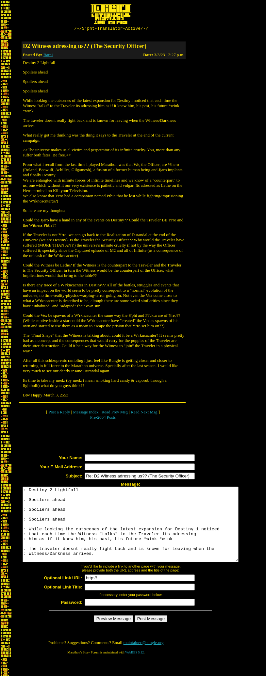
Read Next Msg (144, 412)
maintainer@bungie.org (144, 658)
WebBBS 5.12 (134, 668)
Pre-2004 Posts (103, 418)
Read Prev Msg (115, 412)
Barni (48, 55)
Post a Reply (59, 412)
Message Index (85, 412)
